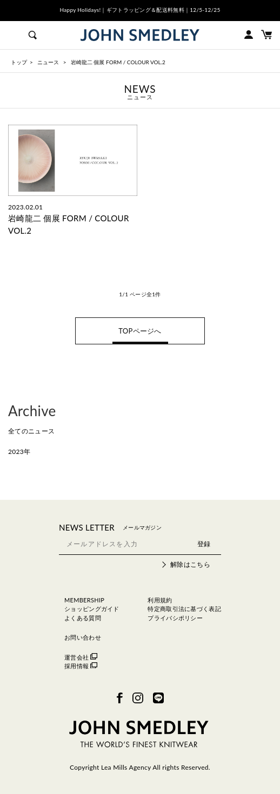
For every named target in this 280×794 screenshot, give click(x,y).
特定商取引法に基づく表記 (184, 608)
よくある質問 (82, 617)
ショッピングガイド (91, 608)
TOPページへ (140, 331)
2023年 (19, 451)
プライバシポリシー (175, 617)
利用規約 (160, 599)
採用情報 (80, 665)
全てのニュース (31, 431)
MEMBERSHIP (84, 599)
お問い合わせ (82, 637)
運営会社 (80, 657)
